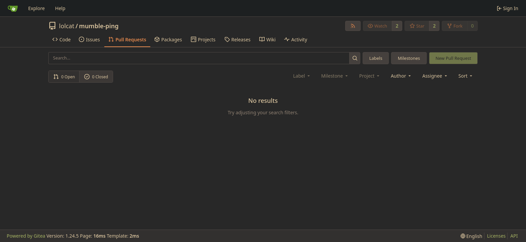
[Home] (12, 8)
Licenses (496, 236)
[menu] (466, 76)
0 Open (64, 77)
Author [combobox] (401, 76)
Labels (375, 58)
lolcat (66, 26)
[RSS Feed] (353, 26)
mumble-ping (99, 26)
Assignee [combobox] (435, 76)
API (514, 236)
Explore (36, 8)
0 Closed (96, 77)
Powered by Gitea (26, 236)
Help (60, 8)
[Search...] (354, 58)
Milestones (409, 58)
